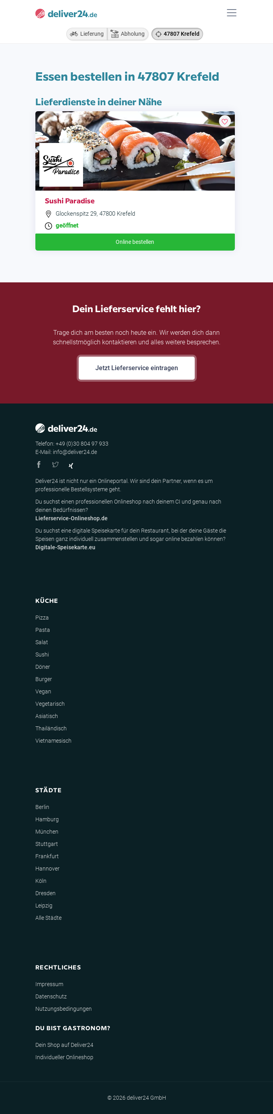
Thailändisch (51, 728)
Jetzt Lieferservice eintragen (136, 368)
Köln (40, 881)
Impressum (49, 984)
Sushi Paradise (70, 200)
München (46, 831)
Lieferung (85, 34)
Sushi (42, 654)
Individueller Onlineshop (64, 1057)
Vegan (43, 691)
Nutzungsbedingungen (63, 1009)
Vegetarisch (50, 704)
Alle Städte (48, 918)
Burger (43, 679)
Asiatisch (46, 716)
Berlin (42, 807)
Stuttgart (46, 844)
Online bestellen (135, 242)
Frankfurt (47, 856)
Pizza (42, 617)
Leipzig (43, 905)
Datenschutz (51, 996)
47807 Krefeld (181, 34)
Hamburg (47, 819)
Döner (42, 667)
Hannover (47, 868)
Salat (41, 642)
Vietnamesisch (53, 741)
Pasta (42, 630)
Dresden (45, 893)
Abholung (126, 34)
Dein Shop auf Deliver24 (64, 1045)
